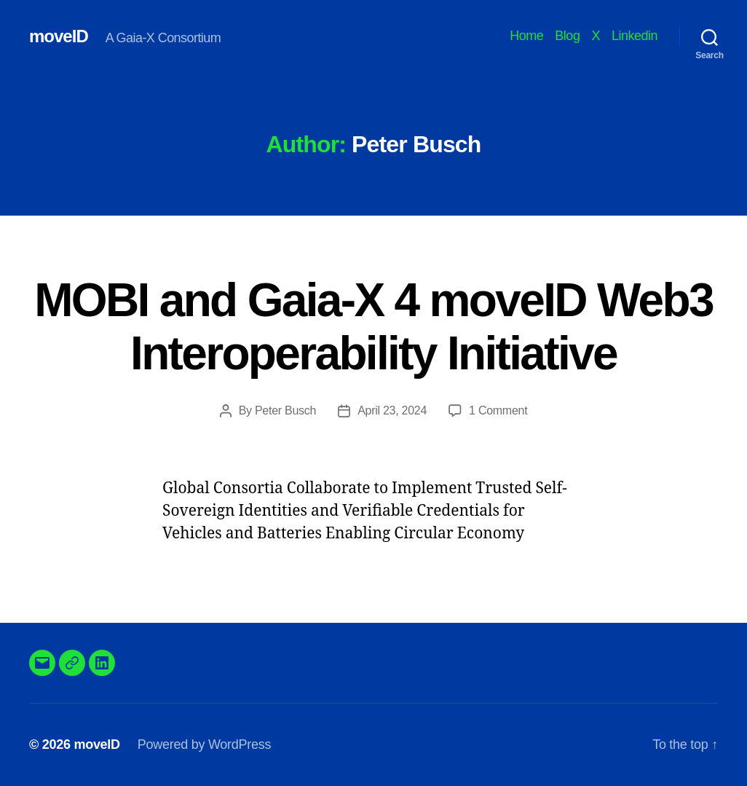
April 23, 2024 (392, 410)
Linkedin (634, 35)
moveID (58, 36)
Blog (567, 35)
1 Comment (498, 410)
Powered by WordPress (204, 744)
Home (526, 35)
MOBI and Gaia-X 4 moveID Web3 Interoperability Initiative (373, 327)
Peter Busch (285, 410)
